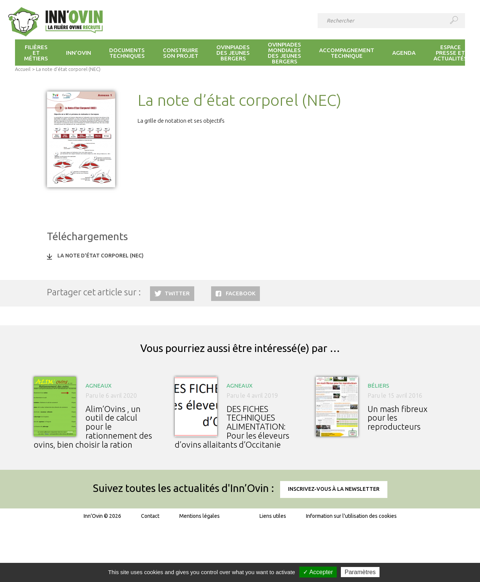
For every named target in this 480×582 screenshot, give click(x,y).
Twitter (177, 293)
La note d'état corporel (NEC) (100, 256)
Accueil (22, 69)
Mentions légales (199, 516)
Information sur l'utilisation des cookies (351, 516)
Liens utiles (273, 516)
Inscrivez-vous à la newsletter (334, 489)
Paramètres (360, 572)
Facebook (240, 293)
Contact (150, 516)
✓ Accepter (318, 572)
